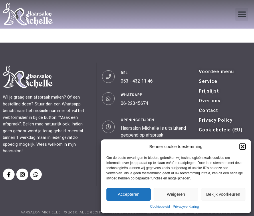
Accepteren (129, 194)
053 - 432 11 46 (137, 81)
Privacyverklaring (186, 207)
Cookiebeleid (160, 207)
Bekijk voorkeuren (223, 194)
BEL (124, 73)
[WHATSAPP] (108, 98)
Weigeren (176, 194)
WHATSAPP (131, 95)
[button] (242, 146)
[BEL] (108, 76)
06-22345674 (134, 103)
